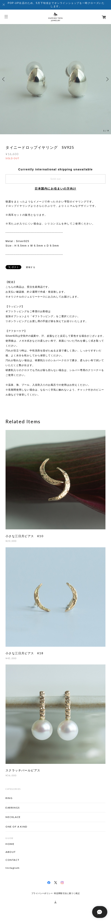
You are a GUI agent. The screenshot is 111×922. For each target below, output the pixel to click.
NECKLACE (13, 817)
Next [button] (107, 79)
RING (9, 798)
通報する (30, 267)
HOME (10, 844)
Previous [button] (4, 79)
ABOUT (11, 852)
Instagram (12, 867)
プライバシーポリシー (42, 893)
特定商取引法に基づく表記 (67, 893)
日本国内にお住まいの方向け (55, 188)
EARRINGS (13, 807)
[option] (55, 79)
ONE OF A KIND (16, 826)
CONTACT (12, 860)
